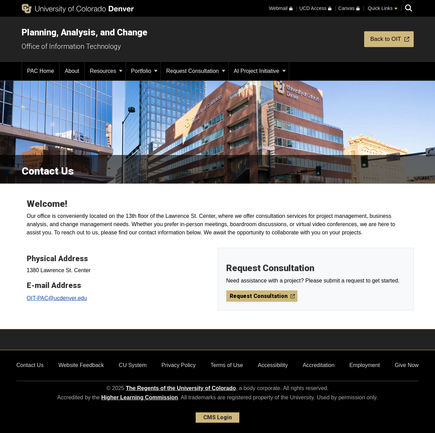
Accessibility (273, 365)
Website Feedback (81, 365)
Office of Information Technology (71, 46)
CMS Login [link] (217, 417)
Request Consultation (195, 71)
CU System (132, 365)
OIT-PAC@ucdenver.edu (57, 298)
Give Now (406, 365)
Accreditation (319, 365)
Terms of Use (226, 365)
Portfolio (144, 71)
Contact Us (30, 365)
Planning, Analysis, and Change (85, 32)
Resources (106, 71)
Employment (364, 365)
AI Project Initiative (260, 71)
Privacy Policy (178, 365)
